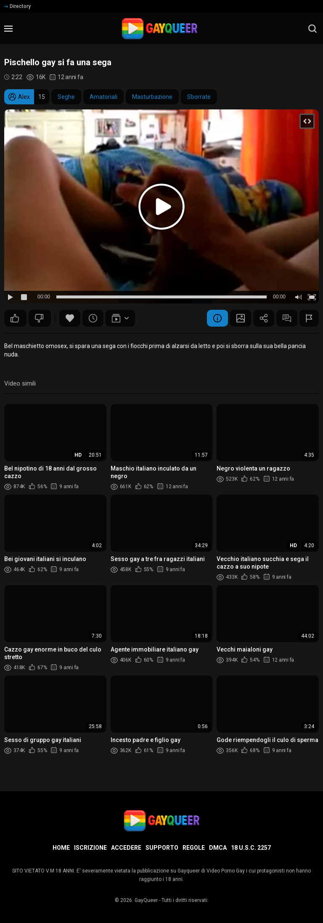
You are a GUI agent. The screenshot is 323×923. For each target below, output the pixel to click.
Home (61, 847)
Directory (17, 6)
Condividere (263, 318)
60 (15, 318)
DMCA (218, 847)
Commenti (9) (287, 318)
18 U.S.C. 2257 (251, 847)
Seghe (66, 96)
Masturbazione (152, 96)
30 (39, 318)
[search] (312, 28)
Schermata (240, 318)
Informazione (217, 318)
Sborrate (199, 96)
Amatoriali (103, 96)
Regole (194, 847)
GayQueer (146, 900)
